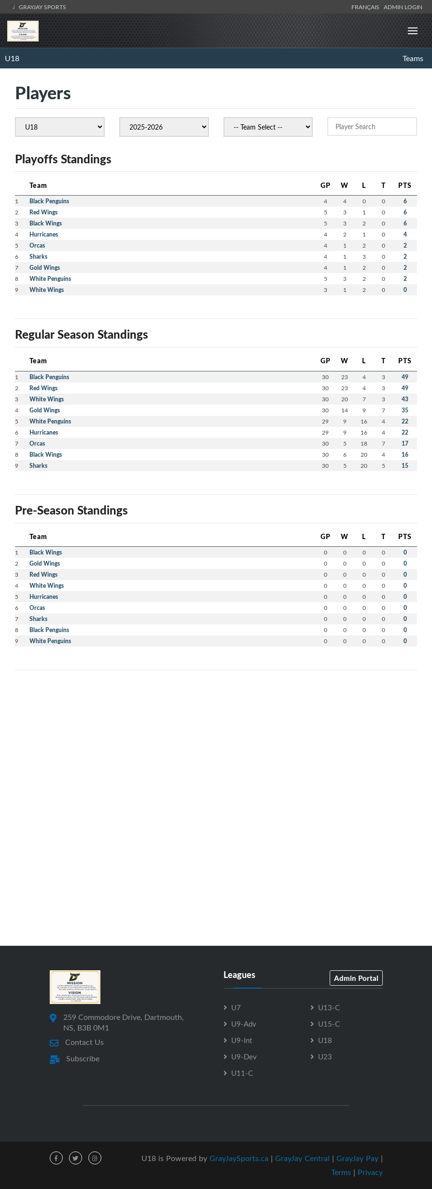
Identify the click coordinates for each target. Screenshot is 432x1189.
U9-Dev (244, 1056)
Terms (341, 1172)
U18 (12, 58)
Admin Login (403, 7)
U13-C (329, 1007)
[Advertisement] (216, 745)
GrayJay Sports (38, 7)
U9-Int (241, 1040)
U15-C (329, 1024)
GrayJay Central (302, 1158)
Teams (413, 58)
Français (366, 7)
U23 (325, 1056)
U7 (236, 1007)
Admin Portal (356, 978)
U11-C (242, 1073)
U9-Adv (243, 1024)
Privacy (370, 1172)
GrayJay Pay (357, 1158)
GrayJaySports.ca (238, 1158)
